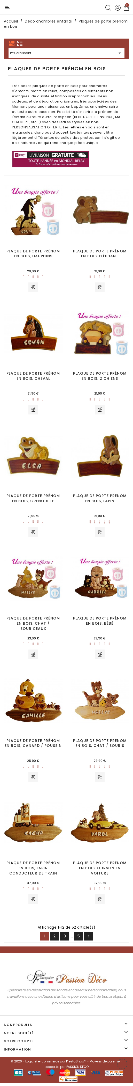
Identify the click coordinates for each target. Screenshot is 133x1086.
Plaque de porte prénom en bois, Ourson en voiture (100, 870)
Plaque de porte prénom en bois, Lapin (100, 499)
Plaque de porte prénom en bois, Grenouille (33, 499)
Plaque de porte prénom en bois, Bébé (100, 622)
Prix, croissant (66, 53)
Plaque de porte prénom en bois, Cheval (33, 376)
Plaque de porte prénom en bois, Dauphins (33, 254)
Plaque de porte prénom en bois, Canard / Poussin (33, 745)
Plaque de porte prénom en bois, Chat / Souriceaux (33, 625)
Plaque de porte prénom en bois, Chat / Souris (100, 745)
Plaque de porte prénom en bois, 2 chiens (100, 376)
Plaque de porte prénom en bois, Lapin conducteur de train (33, 870)
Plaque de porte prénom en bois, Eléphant (100, 254)
